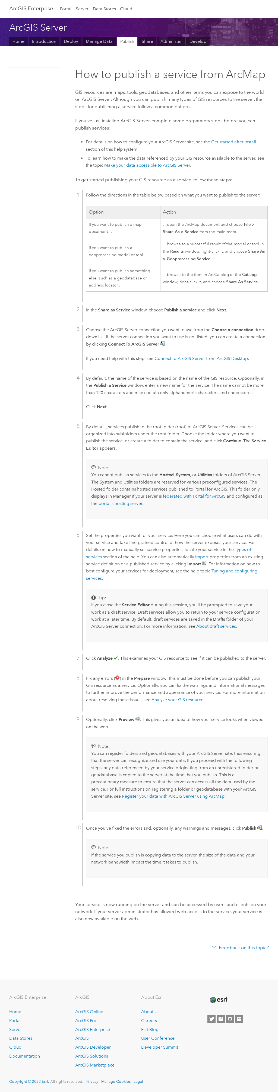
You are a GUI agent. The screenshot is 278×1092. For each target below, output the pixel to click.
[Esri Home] (218, 1000)
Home (18, 41)
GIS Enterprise (31, 8)
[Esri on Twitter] (211, 1019)
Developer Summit (159, 1047)
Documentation (24, 1056)
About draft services (216, 626)
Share (147, 41)
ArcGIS (82, 1038)
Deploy (71, 41)
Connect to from (201, 358)
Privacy (92, 1081)
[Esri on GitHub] (230, 1019)
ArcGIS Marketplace (95, 1065)
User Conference (158, 1038)
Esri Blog (150, 1029)
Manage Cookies (116, 1081)
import (201, 556)
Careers (149, 1020)
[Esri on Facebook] (221, 1019)
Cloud (126, 8)
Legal (138, 1081)
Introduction (44, 41)
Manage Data (99, 41)
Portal (65, 8)
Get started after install (233, 141)
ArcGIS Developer (93, 1047)
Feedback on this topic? (244, 947)
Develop (197, 41)
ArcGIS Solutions (91, 1056)
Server (82, 8)
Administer (171, 41)
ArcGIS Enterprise (92, 1029)
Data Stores (104, 8)
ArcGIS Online (89, 1011)
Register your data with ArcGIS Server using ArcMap (173, 796)
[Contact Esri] (239, 1019)
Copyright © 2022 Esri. (29, 1081)
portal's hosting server (120, 503)
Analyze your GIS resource (177, 699)
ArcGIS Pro (85, 1020)
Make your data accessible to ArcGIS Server (147, 165)
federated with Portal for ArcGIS (194, 496)
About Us (150, 1011)
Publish (127, 41)
